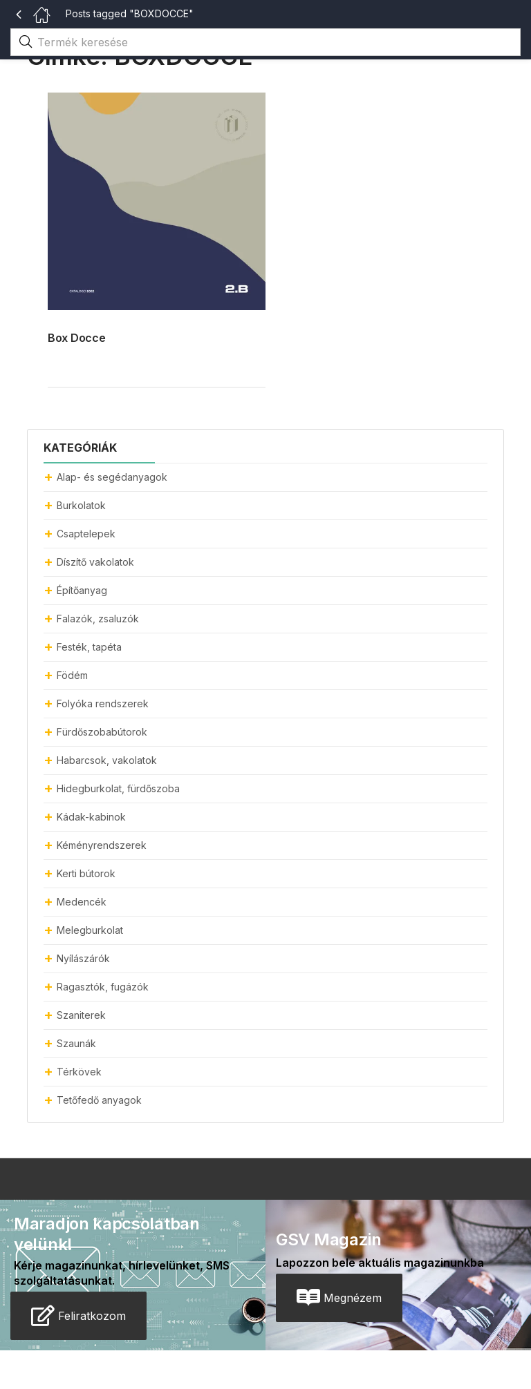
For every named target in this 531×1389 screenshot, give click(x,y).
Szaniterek (81, 1015)
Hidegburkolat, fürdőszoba (118, 788)
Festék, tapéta (89, 647)
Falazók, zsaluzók (98, 618)
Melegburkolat (90, 930)
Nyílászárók (83, 958)
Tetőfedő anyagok (99, 1100)
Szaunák (76, 1043)
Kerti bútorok (86, 873)
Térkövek (79, 1071)
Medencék (81, 902)
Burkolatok (81, 505)
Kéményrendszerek (102, 845)
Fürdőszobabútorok (102, 732)
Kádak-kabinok (91, 817)
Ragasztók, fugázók (103, 987)
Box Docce (76, 338)
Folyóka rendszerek (103, 703)
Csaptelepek (86, 533)
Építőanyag (82, 590)
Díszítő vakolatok (95, 562)
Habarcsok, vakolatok (107, 760)
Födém (72, 675)
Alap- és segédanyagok (112, 477)
